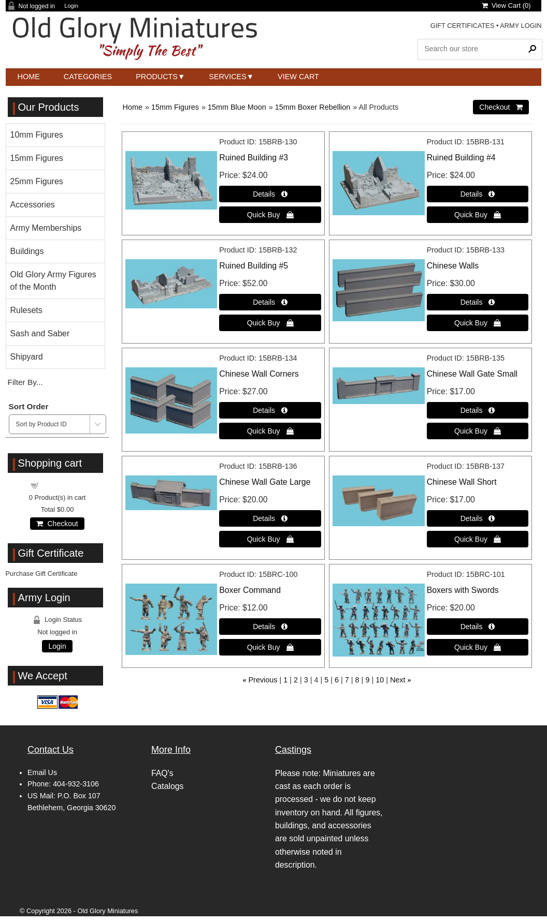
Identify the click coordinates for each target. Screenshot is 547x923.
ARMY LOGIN (520, 25)
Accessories (32, 204)
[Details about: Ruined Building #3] (270, 194)
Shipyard (26, 356)
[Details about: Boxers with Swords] (478, 626)
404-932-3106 (76, 784)
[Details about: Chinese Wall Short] (478, 518)
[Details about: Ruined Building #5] (270, 302)
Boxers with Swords (463, 590)
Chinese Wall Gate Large (264, 482)
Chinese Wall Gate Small (472, 373)
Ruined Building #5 (253, 265)
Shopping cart (63, 485)
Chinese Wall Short (462, 482)
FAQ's (162, 773)
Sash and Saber (40, 333)
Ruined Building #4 (461, 157)
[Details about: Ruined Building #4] (478, 194)
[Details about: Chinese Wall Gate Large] (270, 518)
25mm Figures (36, 181)
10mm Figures (36, 134)
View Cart (298, 76)
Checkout (57, 523)
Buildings (27, 251)
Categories (88, 76)
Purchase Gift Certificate (42, 573)
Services (228, 76)
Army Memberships (46, 228)
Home (29, 76)
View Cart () (506, 5)
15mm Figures (175, 107)
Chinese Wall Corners (258, 373)
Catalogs (167, 786)
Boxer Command (250, 590)
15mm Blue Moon (237, 107)
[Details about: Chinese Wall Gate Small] (478, 410)
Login (71, 6)
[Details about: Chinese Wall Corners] (270, 410)
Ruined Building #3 (253, 157)
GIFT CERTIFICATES (462, 25)
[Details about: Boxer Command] (270, 626)
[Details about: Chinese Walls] (478, 302)
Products (157, 76)
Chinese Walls (453, 265)
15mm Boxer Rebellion (313, 107)
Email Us (42, 772)
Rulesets (26, 310)
